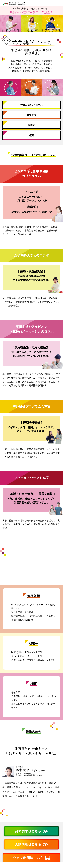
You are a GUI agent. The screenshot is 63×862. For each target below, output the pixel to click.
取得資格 (31, 115)
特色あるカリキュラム (31, 104)
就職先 (31, 125)
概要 (31, 135)
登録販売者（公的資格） (23, 612)
